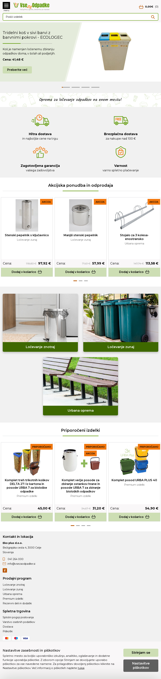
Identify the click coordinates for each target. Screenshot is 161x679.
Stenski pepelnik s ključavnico (27, 235)
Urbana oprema (12, 594)
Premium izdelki (13, 598)
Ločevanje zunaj (13, 589)
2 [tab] (80, 280)
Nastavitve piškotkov (141, 665)
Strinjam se (141, 653)
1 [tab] (75, 280)
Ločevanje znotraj (14, 584)
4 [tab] (88, 525)
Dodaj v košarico (27, 272)
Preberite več (17, 70)
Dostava (8, 626)
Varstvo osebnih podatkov (19, 622)
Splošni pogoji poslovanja (18, 617)
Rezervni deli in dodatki (17, 603)
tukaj (81, 668)
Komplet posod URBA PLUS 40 (134, 480)
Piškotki (8, 631)
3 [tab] (86, 280)
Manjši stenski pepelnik (81, 235)
